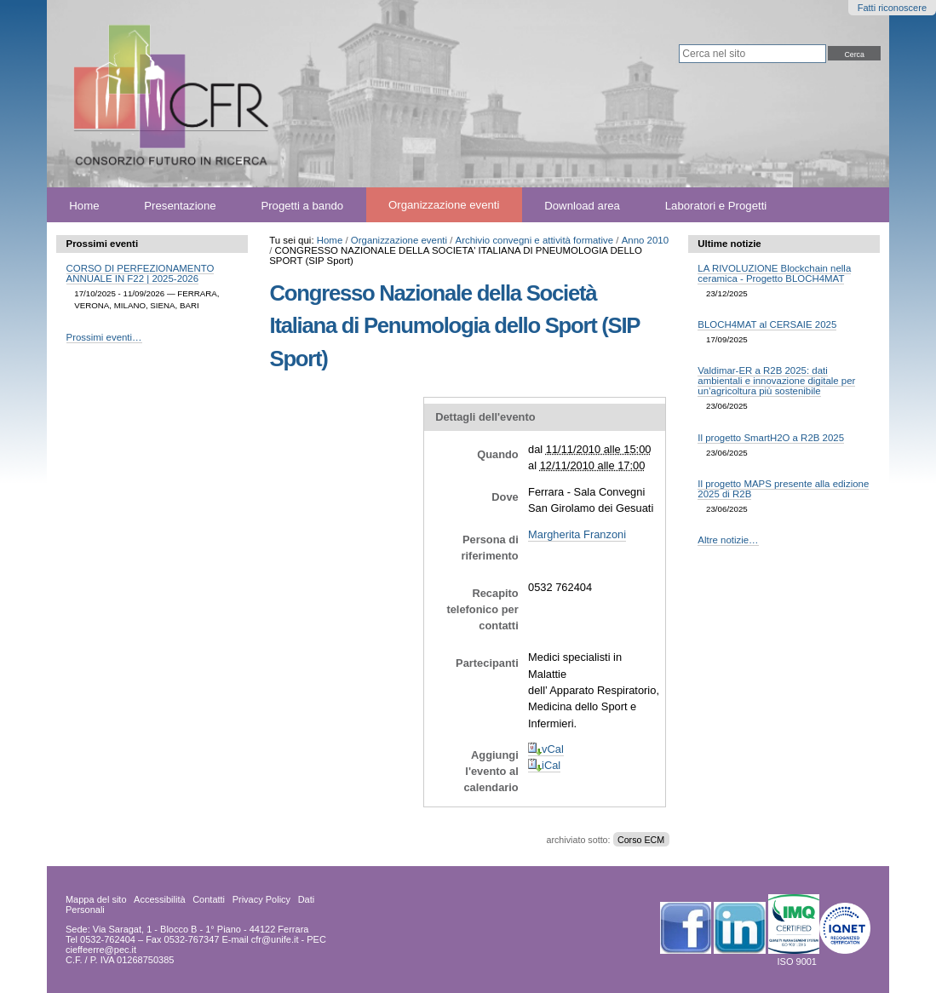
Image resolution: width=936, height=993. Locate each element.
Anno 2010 (645, 240)
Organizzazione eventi (443, 204)
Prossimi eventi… (104, 337)
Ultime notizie (729, 243)
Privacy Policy (261, 899)
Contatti (208, 899)
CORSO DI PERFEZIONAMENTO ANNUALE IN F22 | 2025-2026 (140, 273)
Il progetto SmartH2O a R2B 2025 (771, 438)
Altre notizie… (728, 540)
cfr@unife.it (275, 939)
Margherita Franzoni (577, 534)
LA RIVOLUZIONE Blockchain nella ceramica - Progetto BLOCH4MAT (774, 273)
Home (84, 204)
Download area (582, 204)
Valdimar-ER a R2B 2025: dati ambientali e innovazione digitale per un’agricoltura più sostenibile (776, 380)
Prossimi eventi (102, 243)
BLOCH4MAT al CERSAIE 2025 (767, 324)
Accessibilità (160, 899)
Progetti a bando (302, 204)
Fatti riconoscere (892, 8)
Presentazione (179, 204)
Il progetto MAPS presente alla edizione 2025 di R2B (783, 489)
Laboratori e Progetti (716, 204)
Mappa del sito (96, 899)
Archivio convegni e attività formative (535, 240)
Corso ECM (640, 840)
